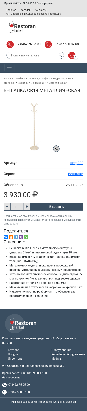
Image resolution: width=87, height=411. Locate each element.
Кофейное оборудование (68, 354)
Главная (11, 10)
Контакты (41, 10)
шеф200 (76, 163)
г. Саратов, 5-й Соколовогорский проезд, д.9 (33, 13)
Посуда (13, 354)
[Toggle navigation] (9, 67)
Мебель (20, 78)
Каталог (25, 10)
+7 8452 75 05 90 (28, 44)
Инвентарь (15, 358)
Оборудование (61, 350)
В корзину (56, 207)
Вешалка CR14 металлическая (49, 82)
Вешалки (23, 82)
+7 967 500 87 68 (66, 44)
